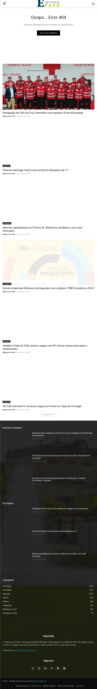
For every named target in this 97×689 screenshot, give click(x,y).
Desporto (6, 166)
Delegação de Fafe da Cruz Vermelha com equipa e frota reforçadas (43, 112)
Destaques (7, 108)
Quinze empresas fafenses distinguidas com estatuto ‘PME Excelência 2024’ (48, 288)
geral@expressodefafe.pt (25, 650)
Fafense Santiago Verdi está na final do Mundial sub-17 (36, 170)
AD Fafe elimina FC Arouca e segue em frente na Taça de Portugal (42, 406)
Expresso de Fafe (9, 116)
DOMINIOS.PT (42, 681)
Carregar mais (48, 414)
